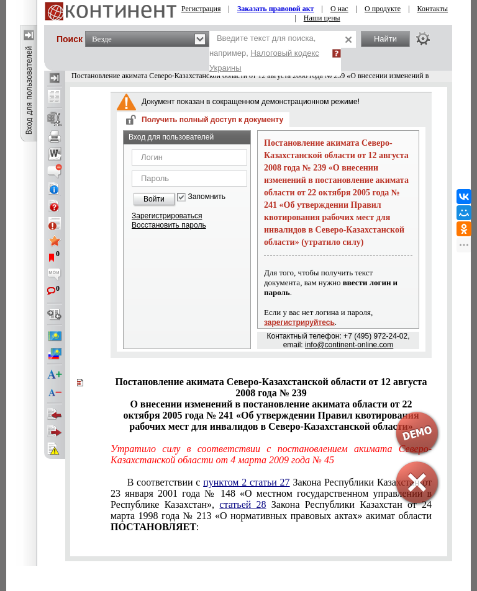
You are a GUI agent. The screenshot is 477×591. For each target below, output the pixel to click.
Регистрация (201, 8)
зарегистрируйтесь (299, 322)
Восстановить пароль (169, 225)
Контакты (432, 8)
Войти (154, 199)
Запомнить (206, 197)
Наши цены (322, 18)
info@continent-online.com (349, 344)
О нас (339, 8)
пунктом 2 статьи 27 (246, 482)
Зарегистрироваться (167, 215)
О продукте (383, 8)
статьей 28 (242, 504)
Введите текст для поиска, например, (264, 53)
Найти (385, 38)
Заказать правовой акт (275, 8)
